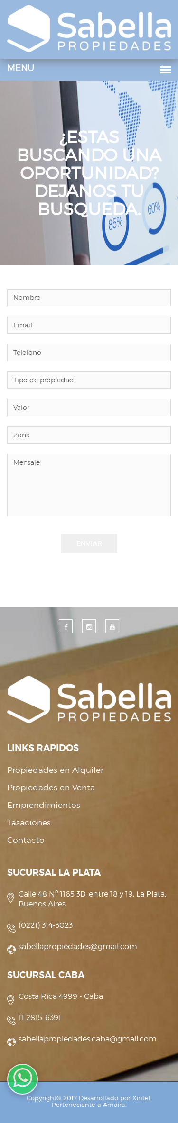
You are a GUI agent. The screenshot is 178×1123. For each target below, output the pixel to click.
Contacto (26, 840)
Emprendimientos (43, 805)
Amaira (114, 1104)
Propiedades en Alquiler (55, 770)
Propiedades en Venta (51, 787)
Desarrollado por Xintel (114, 1098)
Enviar (89, 543)
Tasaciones (29, 822)
